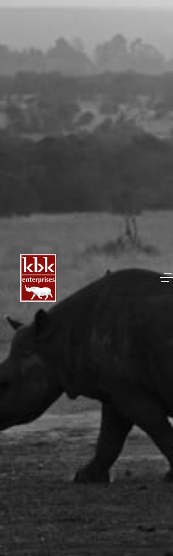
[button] (166, 277)
